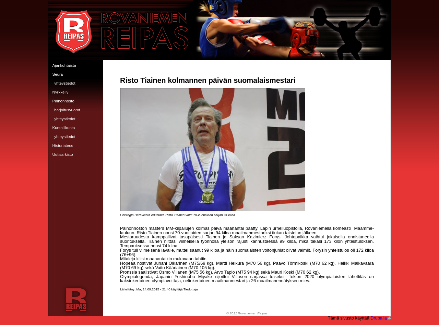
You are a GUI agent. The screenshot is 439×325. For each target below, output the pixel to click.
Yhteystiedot (64, 83)
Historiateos (62, 145)
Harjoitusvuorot (67, 110)
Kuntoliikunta (63, 128)
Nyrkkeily (60, 92)
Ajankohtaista (64, 65)
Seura (57, 74)
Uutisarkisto (62, 154)
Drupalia (380, 318)
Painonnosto (63, 101)
